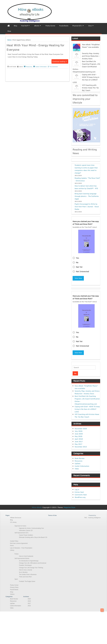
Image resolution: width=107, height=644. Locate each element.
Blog (11, 520)
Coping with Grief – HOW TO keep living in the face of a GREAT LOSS (86, 78)
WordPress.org (80, 497)
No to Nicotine (23, 572)
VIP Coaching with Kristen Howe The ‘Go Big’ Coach (90, 88)
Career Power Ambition (26, 535)
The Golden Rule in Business (27, 574)
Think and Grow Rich (25, 577)
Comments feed (81, 494)
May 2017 (78, 444)
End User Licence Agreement (19, 543)
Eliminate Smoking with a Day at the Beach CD (33, 537)
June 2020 (79, 433)
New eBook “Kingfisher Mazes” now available (91, 45)
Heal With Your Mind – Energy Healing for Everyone (35, 47)
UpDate (77, 463)
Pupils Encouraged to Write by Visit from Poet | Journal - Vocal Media (87, 206)
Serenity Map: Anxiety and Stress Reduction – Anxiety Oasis (90, 56)
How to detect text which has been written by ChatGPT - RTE (86, 187)
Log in (77, 489)
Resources (29, 67)
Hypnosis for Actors (20, 526)
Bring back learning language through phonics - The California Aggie (87, 196)
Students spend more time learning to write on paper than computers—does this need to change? (86, 169)
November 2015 (81, 446)
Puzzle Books (14, 589)
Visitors (12, 594)
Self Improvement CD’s (21, 533)
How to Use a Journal (25, 570)
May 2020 (78, 436)
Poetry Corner (14, 585)
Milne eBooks (37, 507)
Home (9, 40)
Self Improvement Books (21, 558)
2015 (29, 606)
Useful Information (41, 67)
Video (77, 468)
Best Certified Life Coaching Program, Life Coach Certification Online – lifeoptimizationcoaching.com (86, 66)
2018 (29, 601)
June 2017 (79, 441)
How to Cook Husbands (26, 556)
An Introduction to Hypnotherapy (28, 561)
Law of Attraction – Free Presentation (21, 548)
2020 (29, 599)
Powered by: (92, 515)
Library (12, 550)
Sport (16, 579)
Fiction (16, 554)
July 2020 (78, 431)
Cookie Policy (14, 541)
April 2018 (79, 439)
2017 (29, 603)
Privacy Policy (14, 587)
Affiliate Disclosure (15, 517)
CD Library (13, 522)
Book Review (79, 458)
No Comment (54, 67)
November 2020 (81, 428)
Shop (11, 592)
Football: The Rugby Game (27, 581)
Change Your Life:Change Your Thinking (31, 567)
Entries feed (79, 492)
